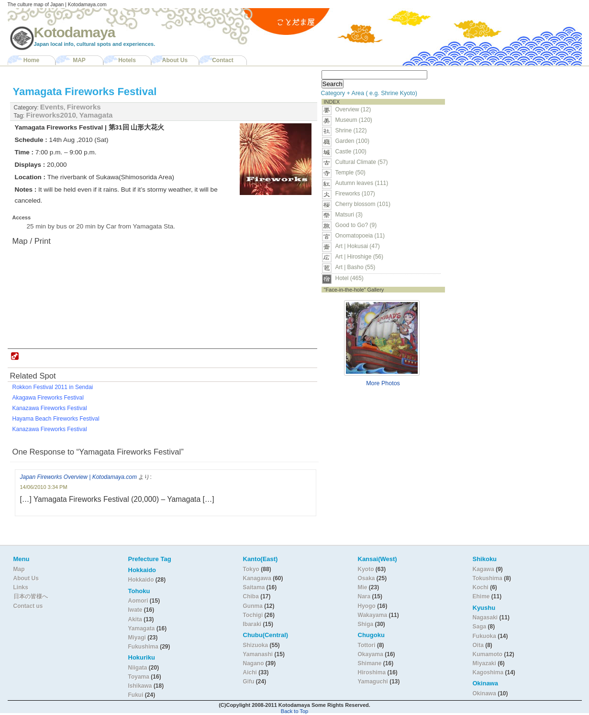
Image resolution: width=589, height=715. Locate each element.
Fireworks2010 (51, 115)
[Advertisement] (509, 127)
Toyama (138, 676)
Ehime (481, 596)
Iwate (135, 610)
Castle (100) (351, 151)
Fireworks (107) (355, 193)
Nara (365, 596)
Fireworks (84, 107)
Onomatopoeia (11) (360, 235)
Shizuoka (255, 645)
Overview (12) (353, 109)
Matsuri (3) (349, 214)
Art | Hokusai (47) (357, 246)
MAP (79, 60)
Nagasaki (485, 617)
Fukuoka (484, 636)
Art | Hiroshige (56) (359, 256)
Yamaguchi (373, 681)
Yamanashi (259, 654)
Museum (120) (356, 120)
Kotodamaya (74, 32)
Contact (222, 60)
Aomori (139, 600)
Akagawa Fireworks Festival (48, 397)
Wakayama (373, 615)
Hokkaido (141, 579)
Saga (480, 626)
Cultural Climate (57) (361, 162)
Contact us (28, 606)
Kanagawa (257, 578)
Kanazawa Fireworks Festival (49, 408)
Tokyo (252, 569)
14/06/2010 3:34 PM (43, 487)
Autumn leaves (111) (362, 183)
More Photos (383, 383)
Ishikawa (141, 685)
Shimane (370, 663)
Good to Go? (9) (356, 225)
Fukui (136, 695)
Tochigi (254, 615)
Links (20, 587)
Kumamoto (488, 654)
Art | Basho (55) (355, 267)
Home (31, 60)
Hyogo (367, 606)
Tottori (367, 645)
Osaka (366, 578)
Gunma (253, 606)
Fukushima (144, 646)
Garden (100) (352, 141)
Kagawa (483, 569)
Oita (478, 645)
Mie (362, 587)
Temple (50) (350, 172)
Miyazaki (484, 663)
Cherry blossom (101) (362, 204)
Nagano (254, 663)
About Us (175, 60)
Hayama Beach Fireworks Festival (56, 418)
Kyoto (366, 569)
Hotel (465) (349, 278)
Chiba (251, 596)
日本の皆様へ (30, 596)
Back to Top (294, 711)
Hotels (127, 60)
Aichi (250, 672)
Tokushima (487, 578)
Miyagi (138, 637)
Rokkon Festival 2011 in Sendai (52, 387)
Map (19, 569)
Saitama (254, 587)
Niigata (137, 667)
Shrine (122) (351, 130)
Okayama (370, 654)
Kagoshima (488, 672)
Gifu (249, 681)
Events (52, 107)
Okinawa (484, 693)
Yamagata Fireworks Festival (85, 92)
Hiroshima (372, 672)
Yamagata (95, 115)
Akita (136, 619)
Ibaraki (252, 624)
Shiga (366, 624)
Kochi (481, 587)
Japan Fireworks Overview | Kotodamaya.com (78, 477)
